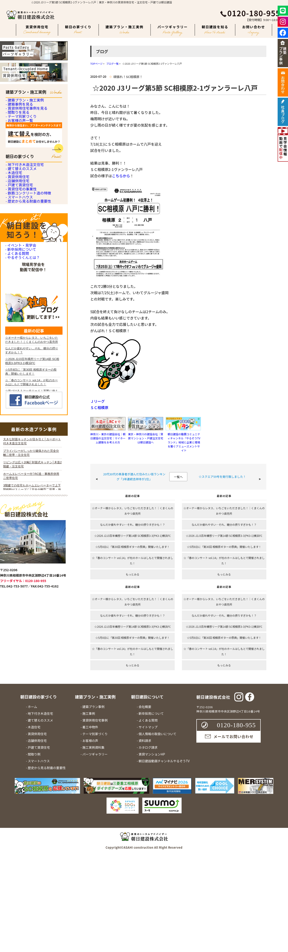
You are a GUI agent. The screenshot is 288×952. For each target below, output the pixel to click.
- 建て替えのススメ (20, 230)
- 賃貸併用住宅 (17, 255)
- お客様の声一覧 (18, 166)
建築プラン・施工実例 (125, 29)
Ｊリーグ (97, 401)
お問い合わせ (253, 30)
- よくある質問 (16, 404)
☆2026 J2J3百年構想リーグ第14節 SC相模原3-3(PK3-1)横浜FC (132, 536)
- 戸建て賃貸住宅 (18, 280)
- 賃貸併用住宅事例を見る (25, 128)
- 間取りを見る (17, 141)
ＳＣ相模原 (99, 407)
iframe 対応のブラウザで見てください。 (32, 662)
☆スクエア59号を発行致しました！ (222, 476)
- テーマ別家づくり (20, 153)
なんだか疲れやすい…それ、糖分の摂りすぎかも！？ (132, 524)
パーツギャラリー (173, 30)
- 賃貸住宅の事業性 (20, 293)
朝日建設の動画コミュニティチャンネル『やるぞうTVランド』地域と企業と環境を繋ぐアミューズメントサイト (183, 442)
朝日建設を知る (215, 29)
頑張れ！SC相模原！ (128, 76)
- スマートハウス (18, 317)
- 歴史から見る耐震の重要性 (27, 330)
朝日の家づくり (78, 28)
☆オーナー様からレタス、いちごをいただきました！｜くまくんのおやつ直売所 (132, 510)
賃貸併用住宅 (37, 30)
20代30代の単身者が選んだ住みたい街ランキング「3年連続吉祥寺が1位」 (134, 476)
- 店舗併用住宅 (17, 268)
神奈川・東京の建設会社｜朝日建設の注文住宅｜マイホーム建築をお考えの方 (107, 438)
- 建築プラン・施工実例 (24, 104)
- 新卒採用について (19, 393)
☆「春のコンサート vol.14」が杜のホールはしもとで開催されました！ (132, 560)
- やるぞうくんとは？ (21, 415)
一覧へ (178, 477)
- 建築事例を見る (18, 116)
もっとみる (132, 574)
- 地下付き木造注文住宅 (24, 218)
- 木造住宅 (13, 243)
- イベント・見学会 (19, 381)
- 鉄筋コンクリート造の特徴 (27, 305)
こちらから (121, 175)
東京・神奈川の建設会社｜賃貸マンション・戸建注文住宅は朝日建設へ (145, 438)
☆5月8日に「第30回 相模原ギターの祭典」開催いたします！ (132, 547)
